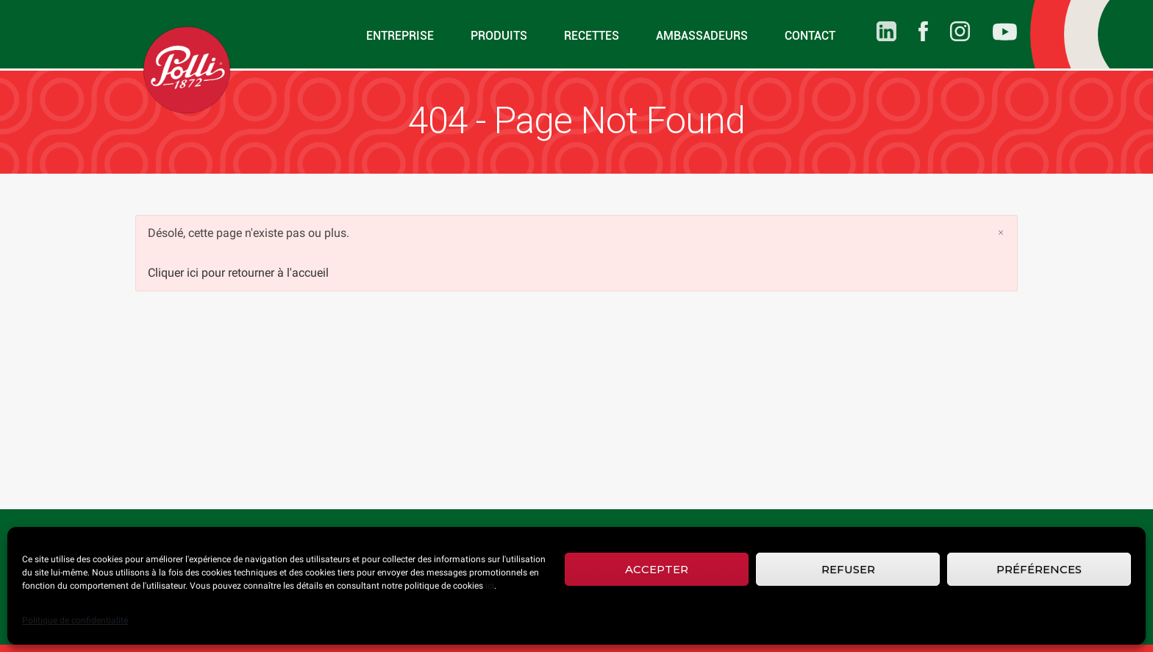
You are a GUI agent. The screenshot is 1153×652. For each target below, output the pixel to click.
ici (489, 586)
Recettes (591, 36)
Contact (810, 36)
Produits (499, 36)
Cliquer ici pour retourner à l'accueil (238, 273)
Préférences (1039, 569)
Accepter (656, 569)
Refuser (848, 569)
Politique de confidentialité (75, 620)
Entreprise (400, 36)
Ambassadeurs (702, 36)
